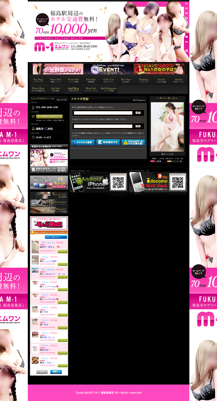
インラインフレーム (49, 305)
